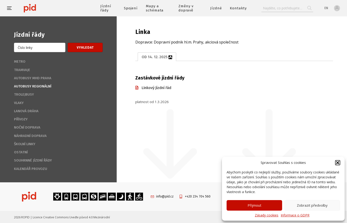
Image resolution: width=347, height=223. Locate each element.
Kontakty (238, 8)
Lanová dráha (26, 111)
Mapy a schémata (155, 8)
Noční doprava (27, 127)
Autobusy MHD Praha (32, 78)
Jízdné (216, 8)
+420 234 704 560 (197, 196)
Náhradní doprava (30, 136)
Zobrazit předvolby (312, 205)
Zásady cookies (266, 215)
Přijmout (254, 205)
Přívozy (21, 119)
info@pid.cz (165, 196)
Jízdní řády (105, 8)
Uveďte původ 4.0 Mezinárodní (89, 217)
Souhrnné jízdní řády (33, 160)
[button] (337, 162)
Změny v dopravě (186, 8)
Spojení (131, 8)
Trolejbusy (24, 94)
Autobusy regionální (32, 86)
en (326, 8)
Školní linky (24, 144)
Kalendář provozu (30, 169)
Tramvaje (22, 70)
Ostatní (21, 152)
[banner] (44, 8)
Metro (19, 61)
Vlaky (19, 103)
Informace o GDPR (295, 215)
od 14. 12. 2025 (157, 57)
